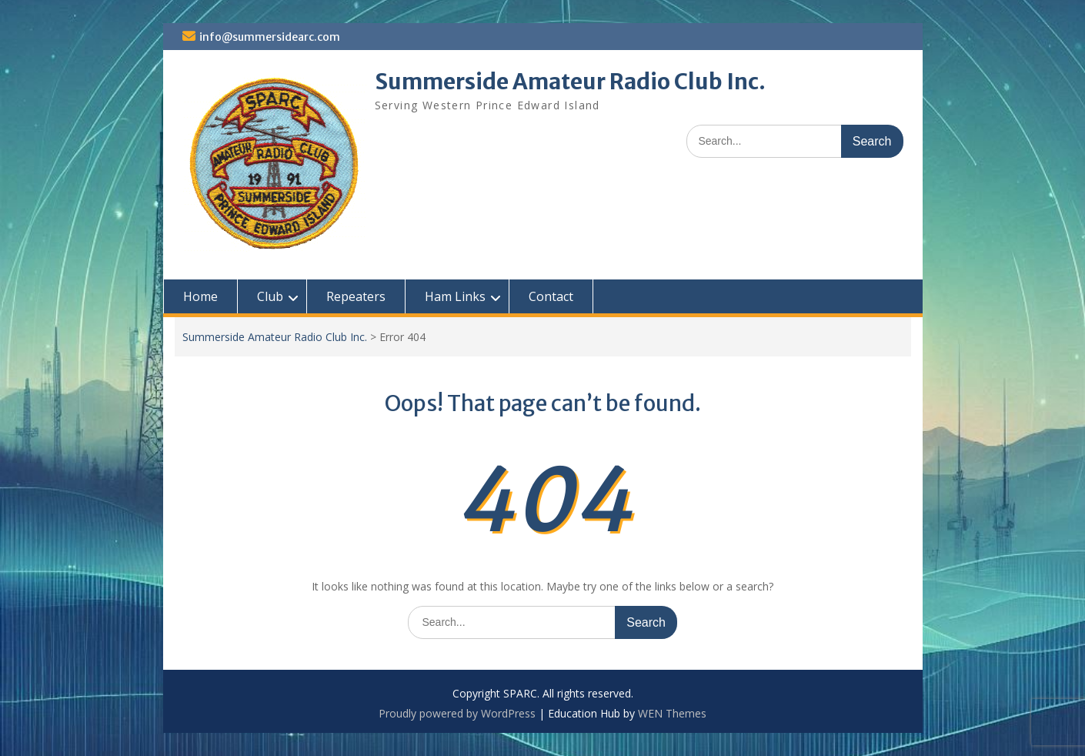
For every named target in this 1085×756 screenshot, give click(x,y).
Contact (551, 296)
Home (200, 296)
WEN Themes (672, 713)
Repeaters (356, 296)
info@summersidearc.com (269, 37)
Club (270, 296)
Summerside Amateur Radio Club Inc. (570, 81)
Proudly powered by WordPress (457, 713)
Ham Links (455, 296)
